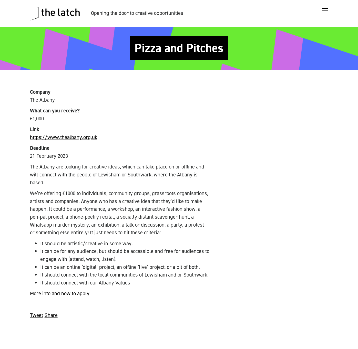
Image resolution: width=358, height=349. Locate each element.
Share (51, 315)
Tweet (36, 315)
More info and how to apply (59, 293)
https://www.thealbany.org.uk (63, 137)
